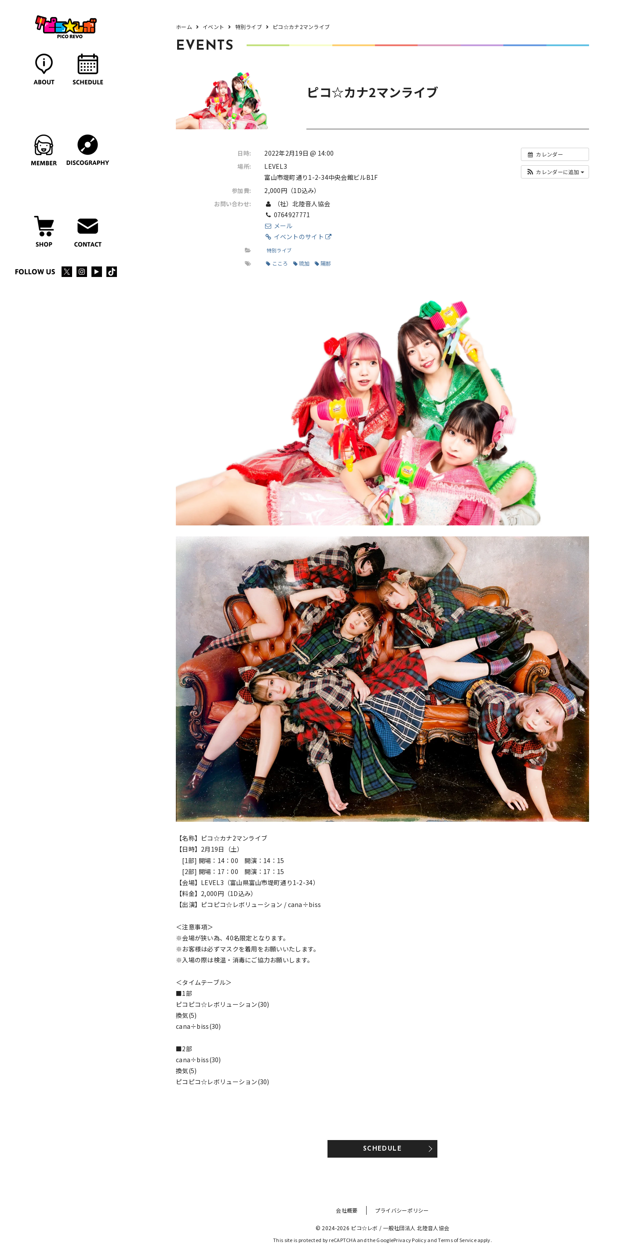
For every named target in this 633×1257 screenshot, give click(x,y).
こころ (277, 263)
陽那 (323, 263)
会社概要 (346, 1210)
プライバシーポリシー (402, 1210)
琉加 (301, 263)
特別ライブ (279, 250)
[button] (555, 172)
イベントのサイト (297, 236)
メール (278, 225)
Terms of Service (457, 1239)
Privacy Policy (409, 1239)
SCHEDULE (382, 1149)
